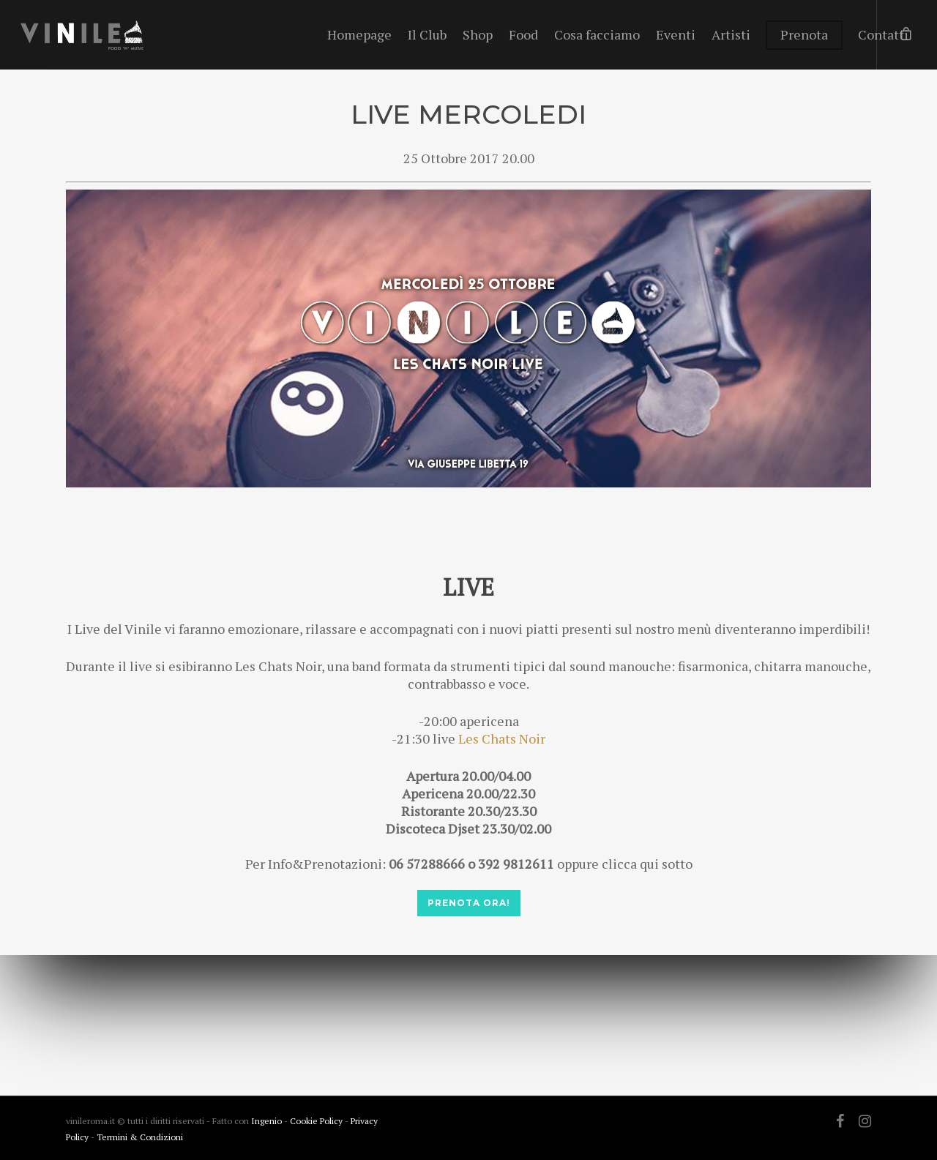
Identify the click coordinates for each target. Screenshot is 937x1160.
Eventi (675, 34)
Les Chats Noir (501, 738)
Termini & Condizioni (140, 1136)
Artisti (731, 34)
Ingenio (266, 1120)
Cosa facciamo (597, 34)
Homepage (359, 34)
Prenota (804, 34)
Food (523, 34)
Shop (478, 34)
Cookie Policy (317, 1120)
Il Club (427, 34)
